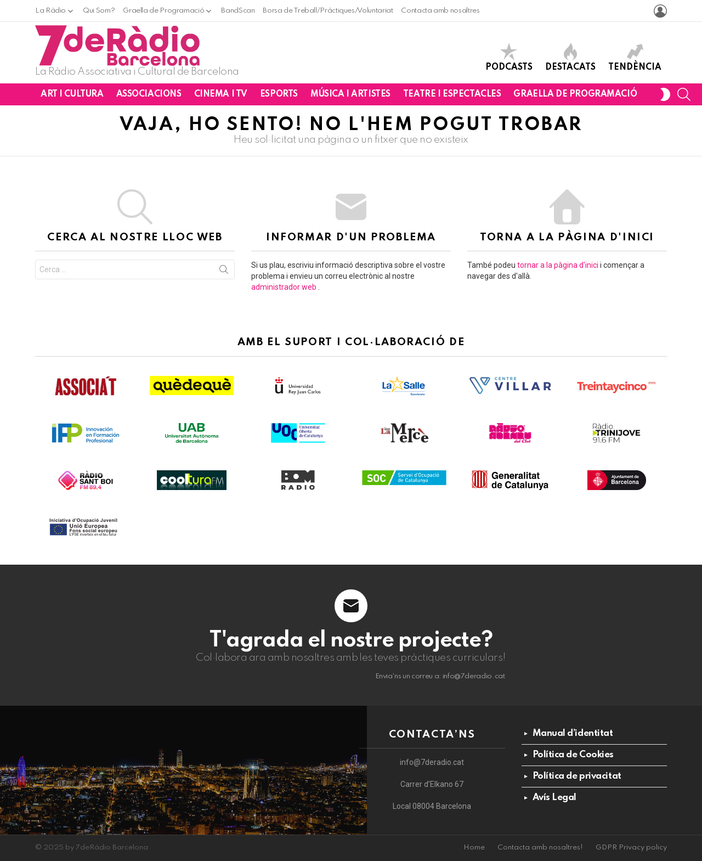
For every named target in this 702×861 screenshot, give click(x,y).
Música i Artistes (350, 94)
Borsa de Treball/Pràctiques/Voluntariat (328, 10)
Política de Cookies (573, 754)
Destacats (570, 57)
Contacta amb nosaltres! (540, 847)
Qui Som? (99, 10)
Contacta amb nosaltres (440, 10)
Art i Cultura (72, 94)
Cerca (224, 272)
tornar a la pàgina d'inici (557, 265)
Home (474, 847)
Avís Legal (555, 797)
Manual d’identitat (573, 733)
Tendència (634, 57)
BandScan (237, 10)
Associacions (149, 94)
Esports (279, 94)
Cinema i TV (220, 94)
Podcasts (509, 57)
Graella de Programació (163, 10)
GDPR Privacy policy (631, 847)
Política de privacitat (577, 776)
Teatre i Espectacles (452, 94)
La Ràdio (50, 10)
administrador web (283, 287)
